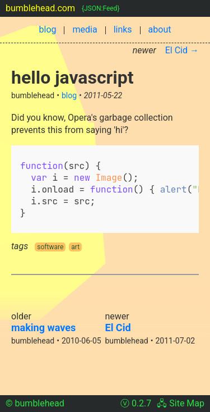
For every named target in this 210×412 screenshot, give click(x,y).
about (159, 29)
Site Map (186, 403)
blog (48, 29)
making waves (43, 327)
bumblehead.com (40, 8)
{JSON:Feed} (100, 8)
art (75, 247)
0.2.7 (141, 403)
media (84, 29)
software (50, 247)
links (123, 29)
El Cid (118, 327)
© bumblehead (35, 403)
